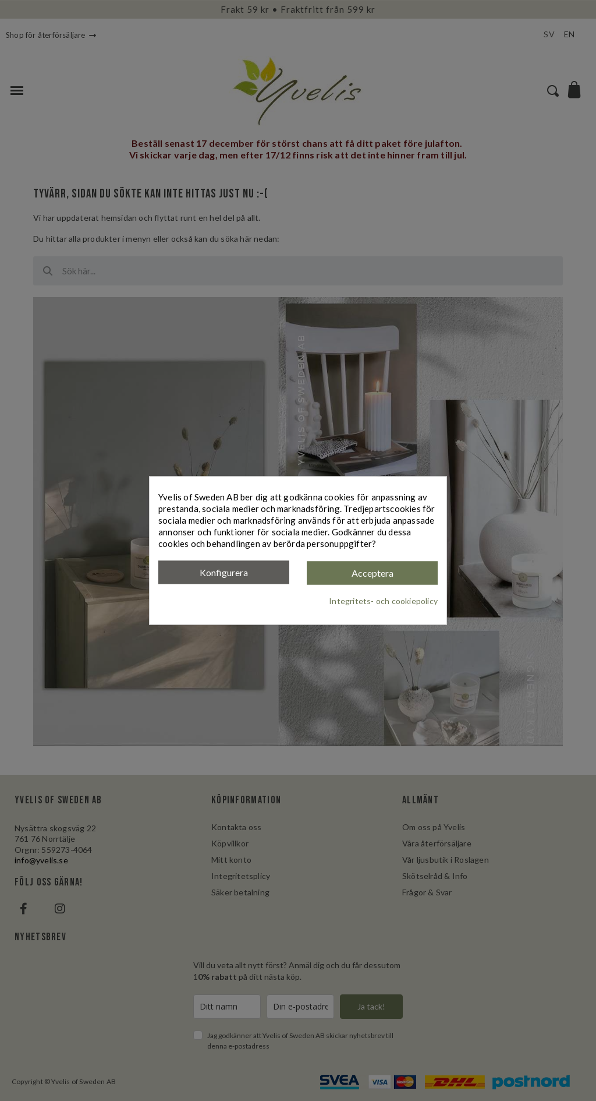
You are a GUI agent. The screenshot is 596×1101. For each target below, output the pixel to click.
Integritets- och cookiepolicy (383, 600)
